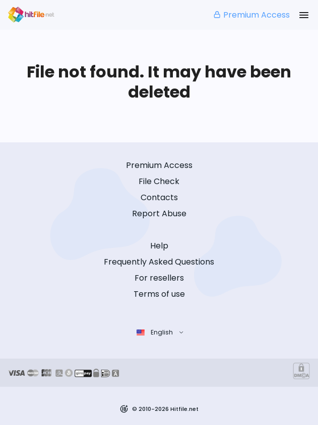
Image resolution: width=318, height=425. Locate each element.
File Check (159, 181)
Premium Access (251, 15)
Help (159, 245)
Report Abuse (159, 213)
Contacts (159, 197)
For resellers (159, 278)
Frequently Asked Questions (159, 262)
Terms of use (159, 294)
